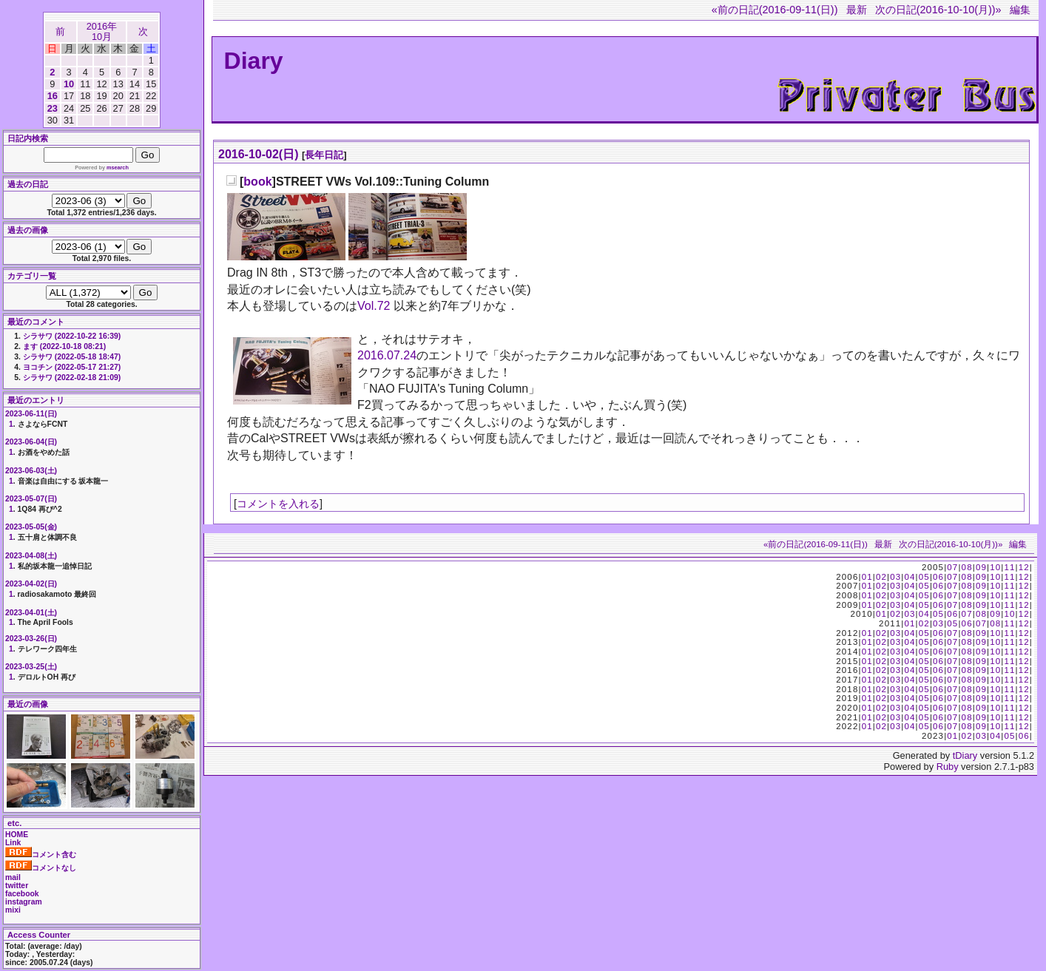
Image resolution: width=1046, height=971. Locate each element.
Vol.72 (373, 306)
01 (867, 576)
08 (967, 567)
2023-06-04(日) (31, 442)
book (257, 181)
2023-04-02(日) (31, 584)
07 (952, 567)
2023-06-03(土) (31, 471)
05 (924, 576)
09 (981, 567)
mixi (13, 910)
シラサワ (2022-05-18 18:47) (72, 357)
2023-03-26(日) (31, 639)
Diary (253, 60)
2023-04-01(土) (31, 613)
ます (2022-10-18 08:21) (64, 346)
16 (52, 95)
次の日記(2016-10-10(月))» (938, 10)
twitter (16, 886)
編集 (1020, 10)
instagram (23, 902)
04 (909, 576)
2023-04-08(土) (31, 556)
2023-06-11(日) (31, 414)
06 (938, 576)
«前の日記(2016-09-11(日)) (775, 10)
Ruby (948, 766)
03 (895, 576)
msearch (118, 167)
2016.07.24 (386, 355)
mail (13, 877)
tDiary (965, 755)
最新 (856, 10)
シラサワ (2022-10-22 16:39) (72, 336)
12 (1024, 567)
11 (1009, 567)
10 (69, 83)
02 (881, 576)
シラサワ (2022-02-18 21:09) (72, 377)
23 (52, 108)
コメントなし (40, 868)
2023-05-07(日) (31, 499)
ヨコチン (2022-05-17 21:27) (72, 367)
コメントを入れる (278, 504)
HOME (16, 834)
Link (13, 843)
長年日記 (324, 154)
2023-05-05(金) (31, 527)
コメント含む (40, 854)
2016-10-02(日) (258, 154)
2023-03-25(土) (31, 667)
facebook (22, 894)
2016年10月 (102, 31)
